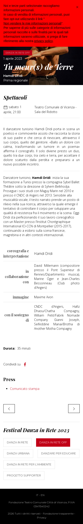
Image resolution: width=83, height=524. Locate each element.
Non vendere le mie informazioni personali (32, 23)
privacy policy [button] (43, 41)
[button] (77, 7)
